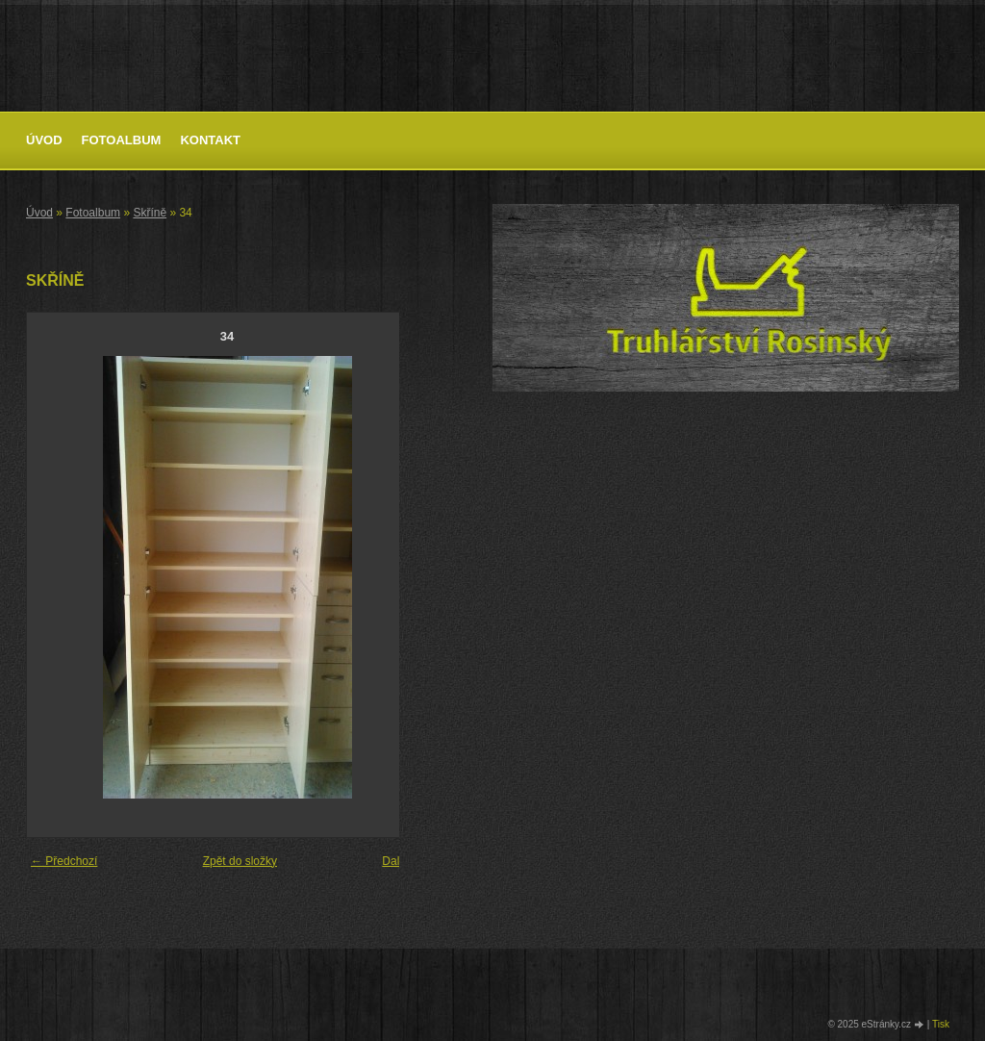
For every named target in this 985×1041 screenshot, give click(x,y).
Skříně (149, 212)
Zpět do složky (240, 861)
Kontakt (210, 140)
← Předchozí (64, 861)
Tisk (940, 1024)
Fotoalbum (122, 140)
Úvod (44, 140)
